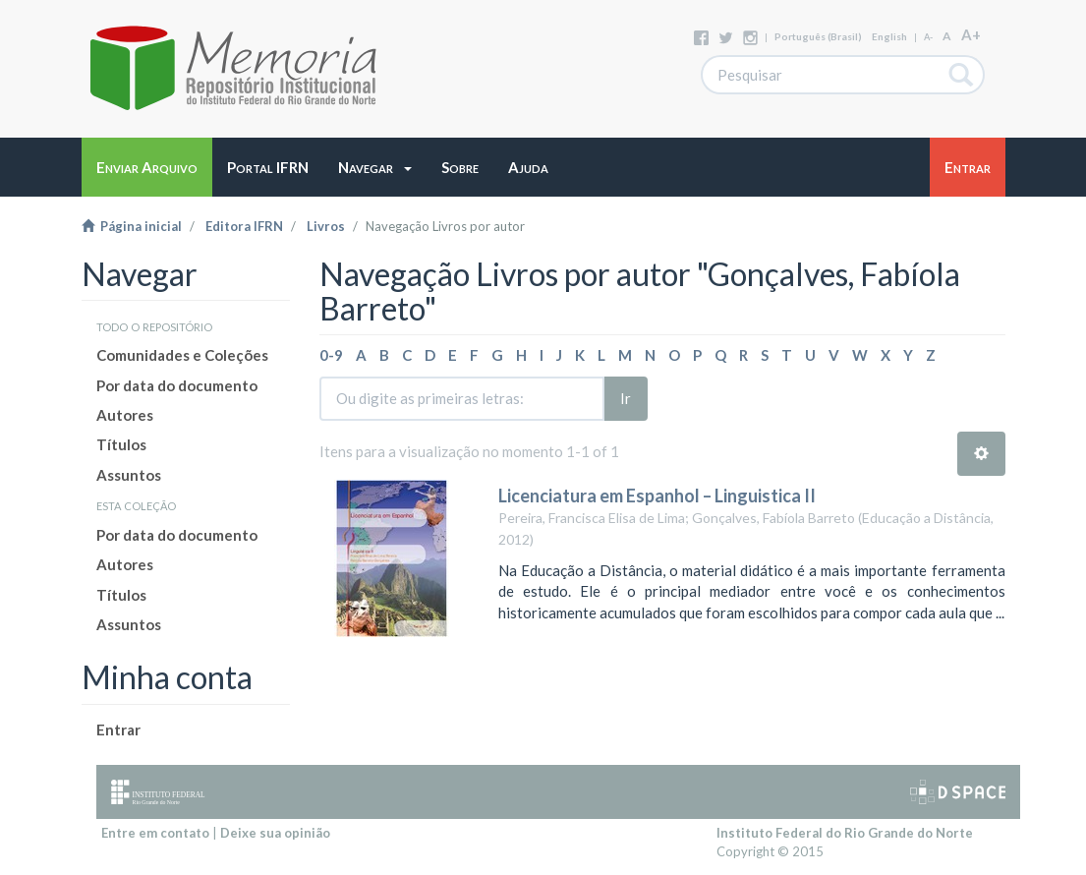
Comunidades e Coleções (182, 355)
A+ (971, 34)
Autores (124, 415)
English (889, 36)
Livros (326, 226)
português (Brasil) (818, 36)
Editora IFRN (244, 226)
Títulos (121, 444)
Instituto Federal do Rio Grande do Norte (844, 833)
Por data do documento (176, 385)
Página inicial (132, 226)
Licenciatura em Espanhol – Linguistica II (657, 495)
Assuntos (128, 475)
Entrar (118, 729)
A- (928, 36)
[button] (375, 167)
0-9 (331, 355)
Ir (625, 398)
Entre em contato (155, 833)
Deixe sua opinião (275, 833)
